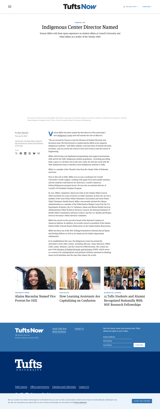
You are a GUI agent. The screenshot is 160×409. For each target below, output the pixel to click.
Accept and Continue (142, 401)
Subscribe (146, 7)
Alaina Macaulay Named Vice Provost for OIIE (35, 298)
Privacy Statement (80, 402)
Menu (10, 6)
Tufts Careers (21, 386)
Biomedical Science (112, 293)
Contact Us (79, 328)
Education (64, 293)
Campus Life (80, 23)
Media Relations (59, 331)
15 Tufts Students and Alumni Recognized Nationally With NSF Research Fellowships (124, 300)
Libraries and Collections (64, 386)
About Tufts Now (59, 328)
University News (29, 141)
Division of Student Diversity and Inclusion (74, 249)
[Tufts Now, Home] (80, 7)
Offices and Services (39, 386)
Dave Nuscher (22, 132)
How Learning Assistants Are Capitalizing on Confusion (80, 298)
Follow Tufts (131, 7)
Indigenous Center (64, 135)
